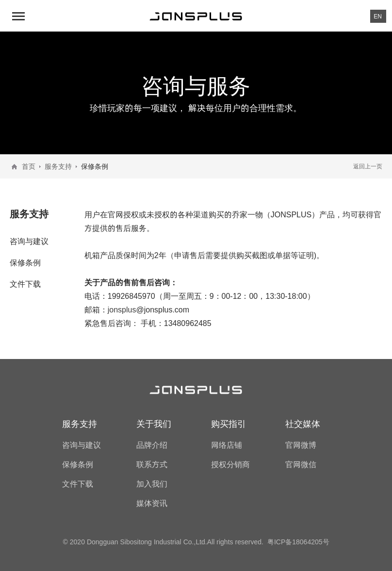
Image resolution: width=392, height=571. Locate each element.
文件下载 (25, 283)
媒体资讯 (151, 503)
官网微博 (300, 445)
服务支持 (58, 166)
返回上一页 (367, 166)
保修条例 (25, 262)
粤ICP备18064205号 (298, 542)
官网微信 (300, 464)
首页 (28, 166)
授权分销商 (230, 464)
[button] (19, 16)
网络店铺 (226, 445)
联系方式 (151, 464)
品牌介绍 (151, 445)
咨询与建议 (29, 241)
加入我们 (151, 483)
